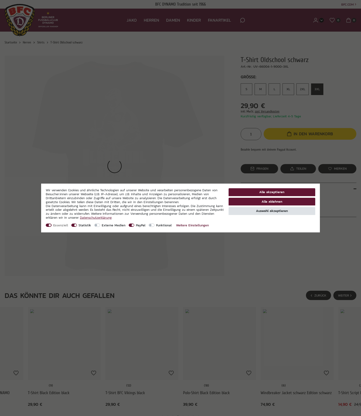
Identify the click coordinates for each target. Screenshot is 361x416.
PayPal (140, 225)
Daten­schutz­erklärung (96, 217)
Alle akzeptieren (271, 192)
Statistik (85, 225)
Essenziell (60, 225)
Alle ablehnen (272, 201)
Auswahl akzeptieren (272, 210)
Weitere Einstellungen (192, 225)
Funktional (164, 225)
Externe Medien (113, 225)
